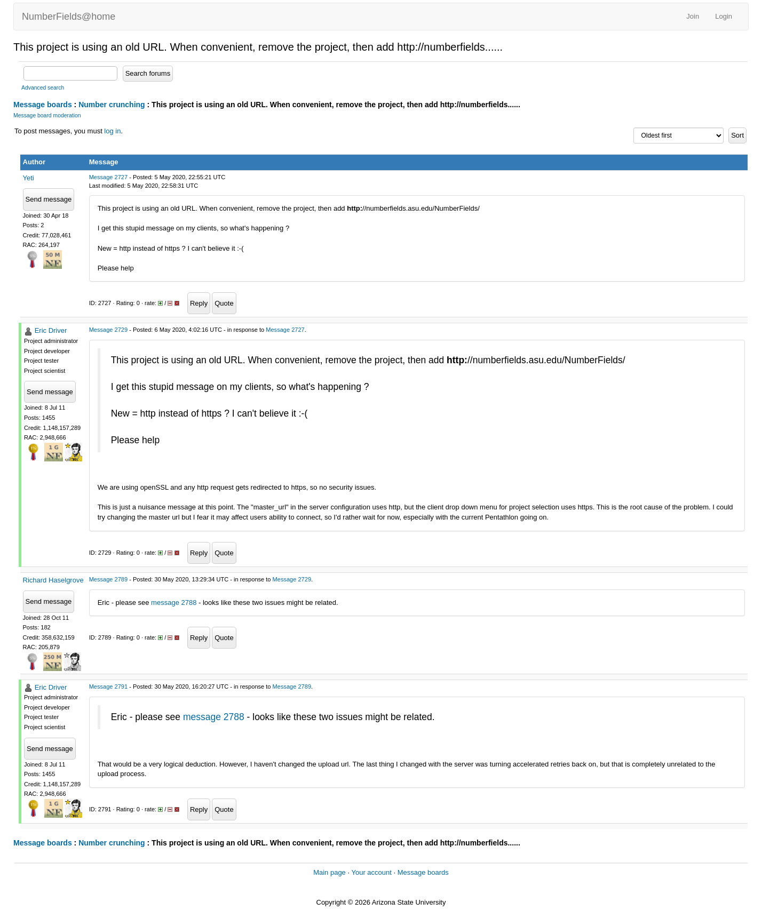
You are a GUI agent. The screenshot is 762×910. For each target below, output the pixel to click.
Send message (49, 199)
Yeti (28, 178)
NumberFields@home (68, 16)
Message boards (42, 104)
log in (112, 131)
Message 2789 (108, 579)
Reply (199, 303)
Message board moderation (47, 115)
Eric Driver (51, 330)
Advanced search (42, 88)
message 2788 (173, 602)
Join (692, 16)
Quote (224, 303)
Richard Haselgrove (53, 580)
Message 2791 (108, 686)
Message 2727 (108, 177)
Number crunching (111, 104)
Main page (329, 872)
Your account (371, 872)
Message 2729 (108, 329)
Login (723, 16)
